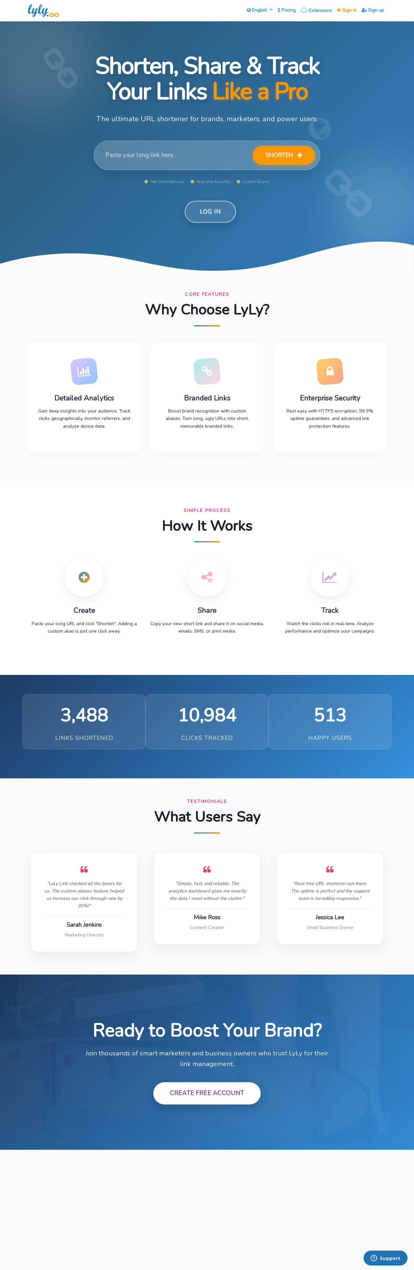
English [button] (257, 10)
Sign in (346, 10)
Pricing (287, 10)
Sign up (373, 10)
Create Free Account (207, 1093)
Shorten (284, 155)
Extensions (316, 10)
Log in (210, 212)
